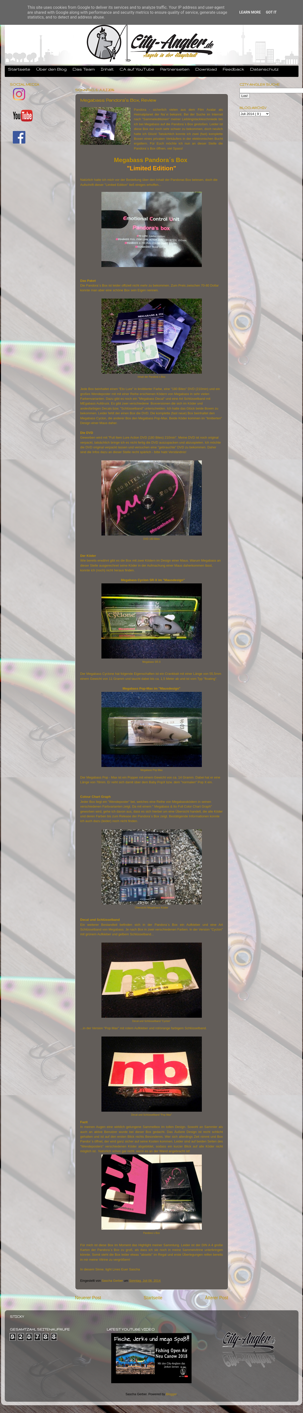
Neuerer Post (88, 1297)
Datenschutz (264, 69)
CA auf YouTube (136, 69)
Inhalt (107, 69)
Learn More (250, 12)
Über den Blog (51, 69)
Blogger (171, 1394)
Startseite (19, 69)
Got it (271, 12)
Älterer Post (216, 1297)
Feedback (233, 69)
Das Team (84, 69)
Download (206, 69)
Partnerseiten (174, 69)
